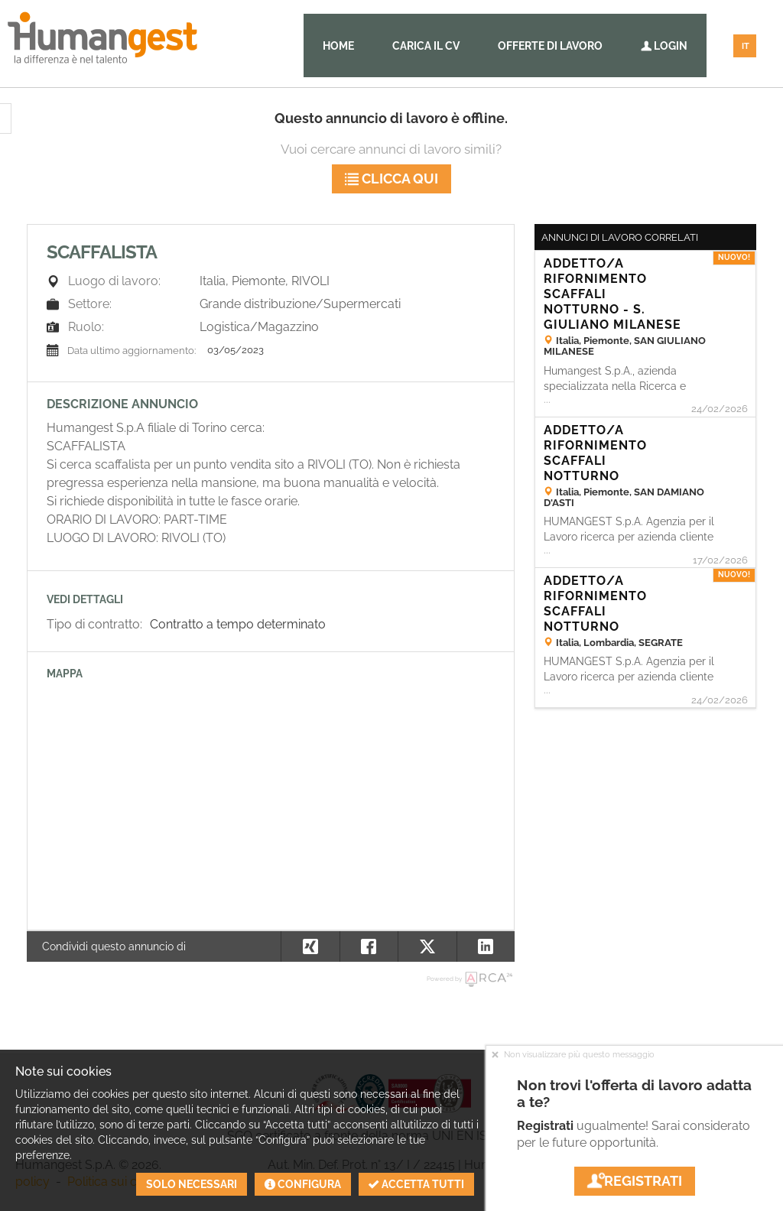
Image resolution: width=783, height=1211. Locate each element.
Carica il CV (426, 46)
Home (338, 46)
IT (745, 46)
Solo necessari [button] (191, 1184)
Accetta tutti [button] (416, 1184)
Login (664, 46)
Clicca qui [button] (391, 178)
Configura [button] (303, 1184)
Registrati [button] (634, 1181)
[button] (485, 946)
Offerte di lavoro (550, 46)
